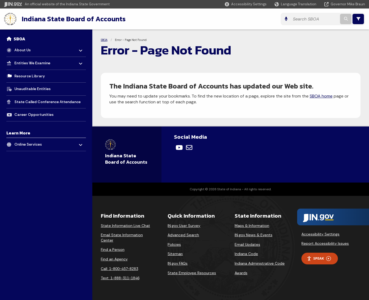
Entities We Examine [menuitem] (32, 61)
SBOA (19, 39)
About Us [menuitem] (29, 48)
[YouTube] (179, 147)
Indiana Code (246, 253)
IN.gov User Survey (184, 225)
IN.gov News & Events (253, 235)
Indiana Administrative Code (260, 263)
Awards (241, 273)
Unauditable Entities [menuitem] (32, 88)
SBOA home (321, 96)
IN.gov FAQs (178, 263)
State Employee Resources (192, 273)
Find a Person (113, 249)
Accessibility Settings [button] (320, 234)
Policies (174, 244)
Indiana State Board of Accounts (74, 19)
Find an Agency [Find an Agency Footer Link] (114, 259)
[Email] (189, 147)
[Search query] (315, 19)
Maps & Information (252, 225)
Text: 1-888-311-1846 (120, 278)
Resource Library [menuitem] (29, 76)
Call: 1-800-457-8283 (119, 268)
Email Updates (247, 244)
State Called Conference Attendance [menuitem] (47, 101)
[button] (246, 4)
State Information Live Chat (125, 225)
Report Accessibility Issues (325, 243)
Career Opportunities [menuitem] (33, 114)
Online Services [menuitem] (29, 143)
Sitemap (175, 253)
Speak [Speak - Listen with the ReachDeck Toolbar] (319, 258)
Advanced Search (183, 235)
